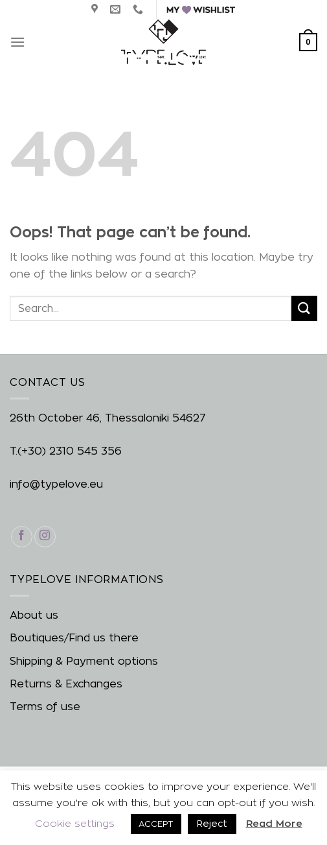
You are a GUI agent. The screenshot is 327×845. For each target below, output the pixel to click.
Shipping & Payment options (84, 661)
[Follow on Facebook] (21, 536)
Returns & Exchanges (66, 683)
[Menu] (17, 42)
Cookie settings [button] (75, 823)
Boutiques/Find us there (74, 637)
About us (34, 615)
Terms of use (45, 706)
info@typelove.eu (56, 484)
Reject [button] (212, 823)
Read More (274, 823)
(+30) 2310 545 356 (69, 451)
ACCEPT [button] (156, 823)
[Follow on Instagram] (45, 536)
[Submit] (304, 308)
